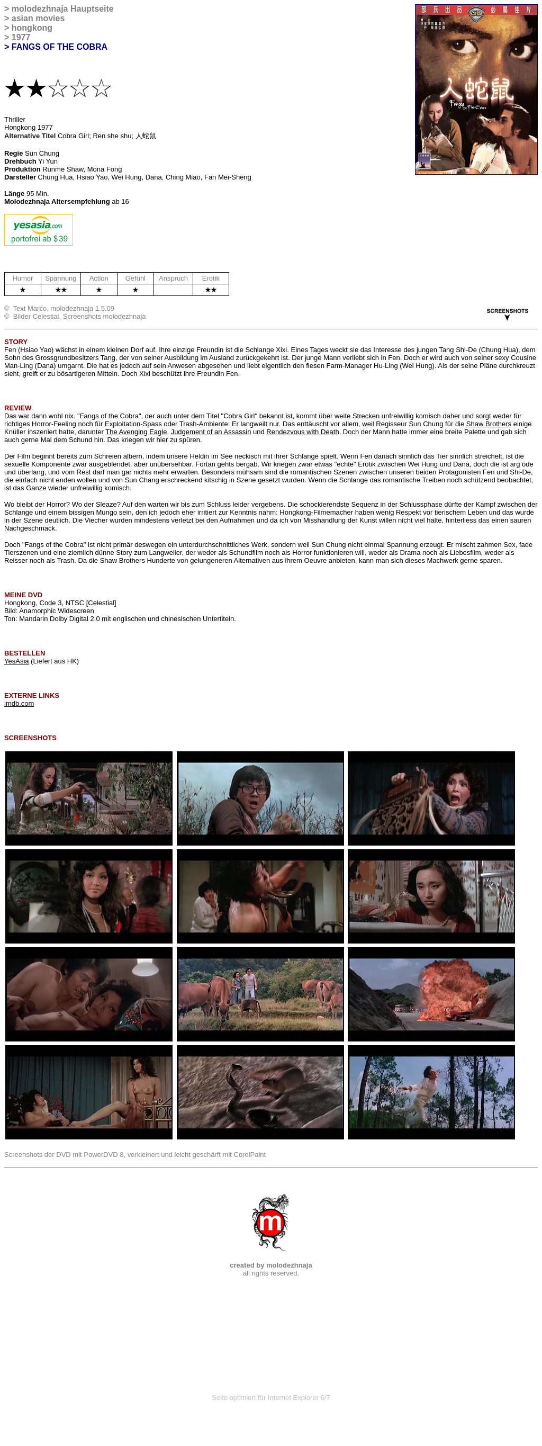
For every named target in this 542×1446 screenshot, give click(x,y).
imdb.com (19, 703)
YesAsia (16, 661)
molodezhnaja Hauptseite (63, 8)
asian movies (38, 18)
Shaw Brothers (488, 424)
